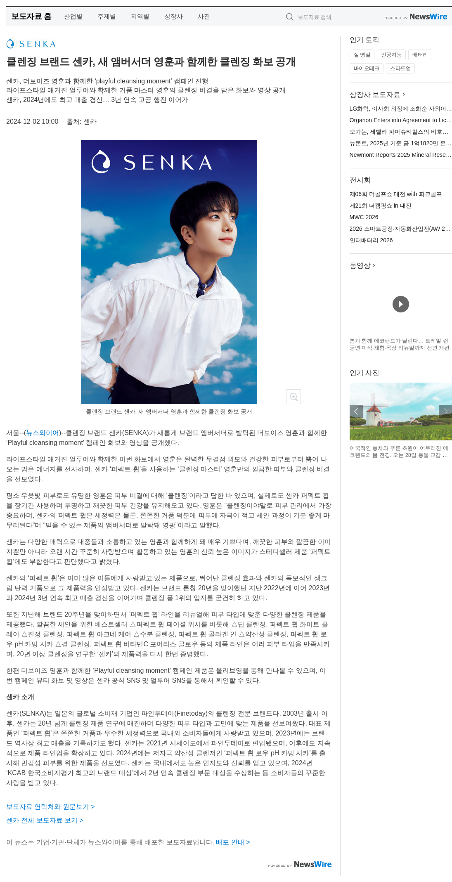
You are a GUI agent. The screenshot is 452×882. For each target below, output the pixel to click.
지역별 (140, 16)
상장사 (173, 16)
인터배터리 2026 (371, 240)
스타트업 (400, 68)
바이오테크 (367, 68)
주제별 (106, 16)
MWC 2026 (364, 217)
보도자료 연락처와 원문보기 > (50, 806)
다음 (445, 411)
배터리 (420, 55)
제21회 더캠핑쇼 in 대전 (381, 205)
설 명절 (362, 55)
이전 (356, 411)
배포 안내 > (233, 842)
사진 (204, 16)
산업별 (73, 16)
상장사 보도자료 (375, 95)
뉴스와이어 (42, 432)
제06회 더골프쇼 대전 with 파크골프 (396, 194)
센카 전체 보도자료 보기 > (44, 820)
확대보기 (293, 396)
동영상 (360, 266)
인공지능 (391, 55)
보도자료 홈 (31, 16)
